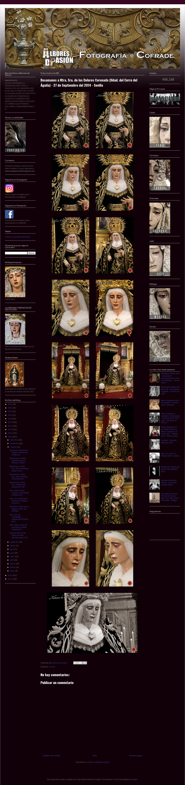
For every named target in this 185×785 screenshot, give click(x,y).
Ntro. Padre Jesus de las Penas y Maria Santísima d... (18, 527)
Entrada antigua (135, 756)
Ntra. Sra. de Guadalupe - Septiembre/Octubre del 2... (19, 518)
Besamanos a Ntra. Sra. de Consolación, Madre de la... (19, 468)
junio (12, 553)
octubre (13, 447)
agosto (13, 546)
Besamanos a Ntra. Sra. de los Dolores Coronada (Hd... (18, 476)
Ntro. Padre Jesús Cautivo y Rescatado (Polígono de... (19, 492)
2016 (10, 429)
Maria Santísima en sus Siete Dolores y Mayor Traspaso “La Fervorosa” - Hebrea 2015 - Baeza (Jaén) (169, 431)
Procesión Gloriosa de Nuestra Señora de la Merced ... (19, 452)
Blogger (134, 779)
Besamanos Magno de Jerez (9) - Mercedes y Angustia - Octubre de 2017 (170, 390)
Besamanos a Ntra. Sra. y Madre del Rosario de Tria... (18, 484)
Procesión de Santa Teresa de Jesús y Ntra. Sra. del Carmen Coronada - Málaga (170, 497)
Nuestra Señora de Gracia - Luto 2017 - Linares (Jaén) (169, 482)
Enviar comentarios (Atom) (98, 762)
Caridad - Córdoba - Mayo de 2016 (169, 441)
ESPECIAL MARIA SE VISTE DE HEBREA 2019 (170, 469)
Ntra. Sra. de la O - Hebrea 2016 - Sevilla (170, 455)
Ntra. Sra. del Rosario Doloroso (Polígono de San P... (18, 500)
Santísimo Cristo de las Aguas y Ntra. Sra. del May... (19, 508)
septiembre (15, 542)
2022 (10, 408)
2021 (10, 411)
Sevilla (52, 667)
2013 (10, 575)
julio (12, 549)
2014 (10, 437)
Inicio (95, 756)
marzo (13, 564)
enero (12, 571)
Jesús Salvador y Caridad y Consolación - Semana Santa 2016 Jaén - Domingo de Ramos (170, 418)
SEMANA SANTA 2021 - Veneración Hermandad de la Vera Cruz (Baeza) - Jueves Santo (170, 378)
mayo (12, 556)
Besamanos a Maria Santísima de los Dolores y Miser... (18, 460)
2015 (10, 433)
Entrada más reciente (51, 756)
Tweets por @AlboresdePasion (17, 237)
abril (12, 560)
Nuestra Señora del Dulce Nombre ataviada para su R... (19, 535)
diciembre (14, 440)
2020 (10, 415)
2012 (10, 579)
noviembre (14, 443)
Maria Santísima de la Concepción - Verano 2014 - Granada (170, 402)
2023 (10, 404)
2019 (10, 419)
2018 (10, 422)
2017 (10, 426)
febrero (13, 567)
